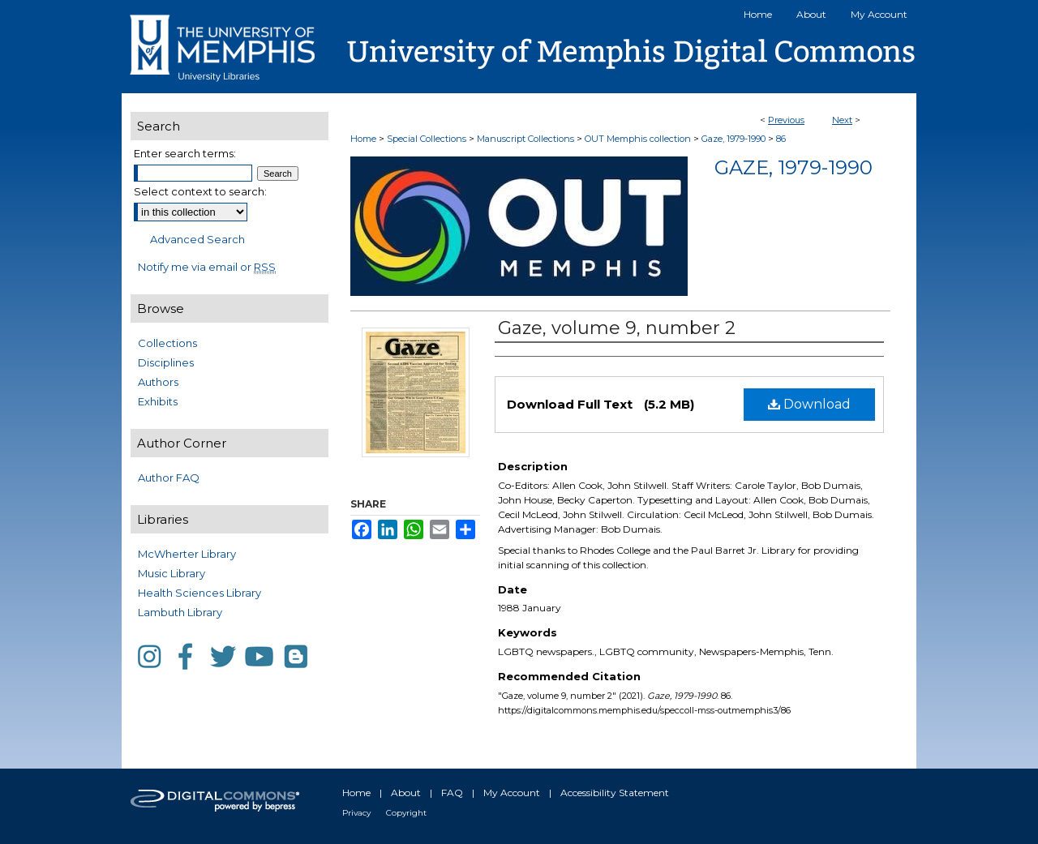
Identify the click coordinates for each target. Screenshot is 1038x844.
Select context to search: (200, 191)
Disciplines (166, 362)
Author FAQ (168, 477)
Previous (786, 120)
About (406, 792)
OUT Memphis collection (638, 138)
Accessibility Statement (614, 792)
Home (363, 138)
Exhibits (158, 401)
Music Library (171, 573)
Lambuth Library (180, 612)
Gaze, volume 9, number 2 (617, 328)
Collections (167, 342)
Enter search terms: (185, 153)
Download (809, 404)
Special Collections (426, 138)
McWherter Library (187, 553)
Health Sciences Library (199, 592)
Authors (158, 381)
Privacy (356, 813)
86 (781, 138)
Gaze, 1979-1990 (733, 138)
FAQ (452, 792)
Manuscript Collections (525, 138)
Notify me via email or (207, 266)
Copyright (406, 813)
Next (842, 120)
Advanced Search (197, 239)
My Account (511, 792)
